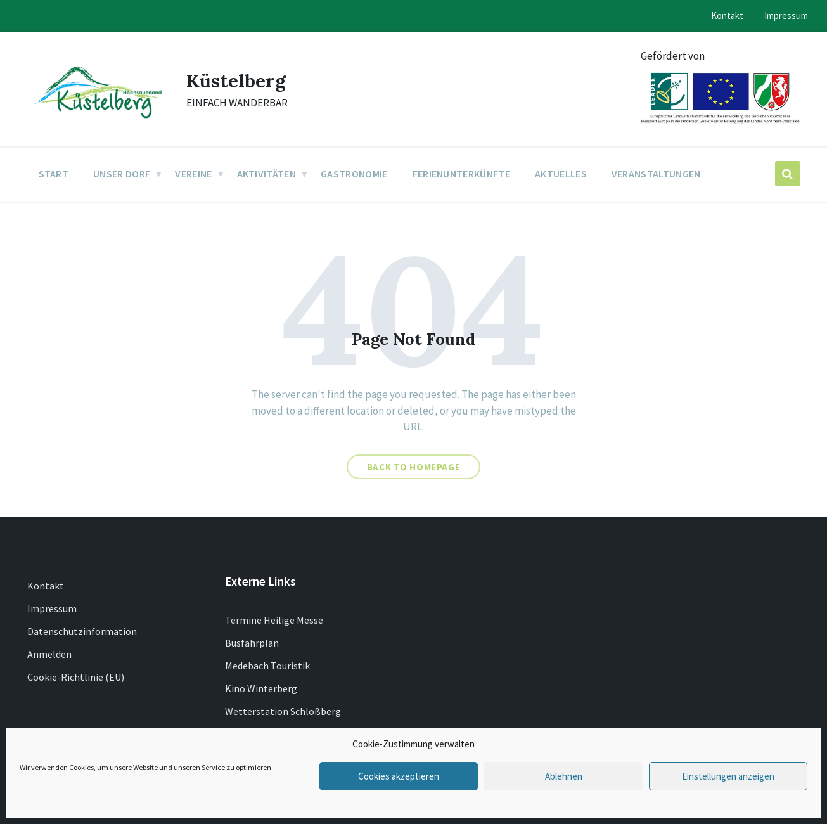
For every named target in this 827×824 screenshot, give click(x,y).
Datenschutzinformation (82, 631)
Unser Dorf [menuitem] (121, 173)
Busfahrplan (252, 642)
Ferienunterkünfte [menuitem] (461, 173)
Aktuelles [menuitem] (561, 173)
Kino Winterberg (261, 688)
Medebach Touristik (267, 665)
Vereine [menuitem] (193, 173)
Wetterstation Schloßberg (283, 711)
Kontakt (45, 585)
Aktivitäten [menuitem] (267, 173)
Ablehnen (563, 776)
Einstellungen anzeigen (728, 776)
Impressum (52, 608)
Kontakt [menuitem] (727, 16)
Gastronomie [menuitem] (354, 173)
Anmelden (49, 654)
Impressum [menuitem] (786, 16)
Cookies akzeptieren (398, 776)
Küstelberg (236, 80)
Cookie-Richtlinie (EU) (75, 677)
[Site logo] (97, 119)
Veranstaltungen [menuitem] (656, 173)
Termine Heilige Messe (274, 620)
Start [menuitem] (54, 173)
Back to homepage (414, 467)
